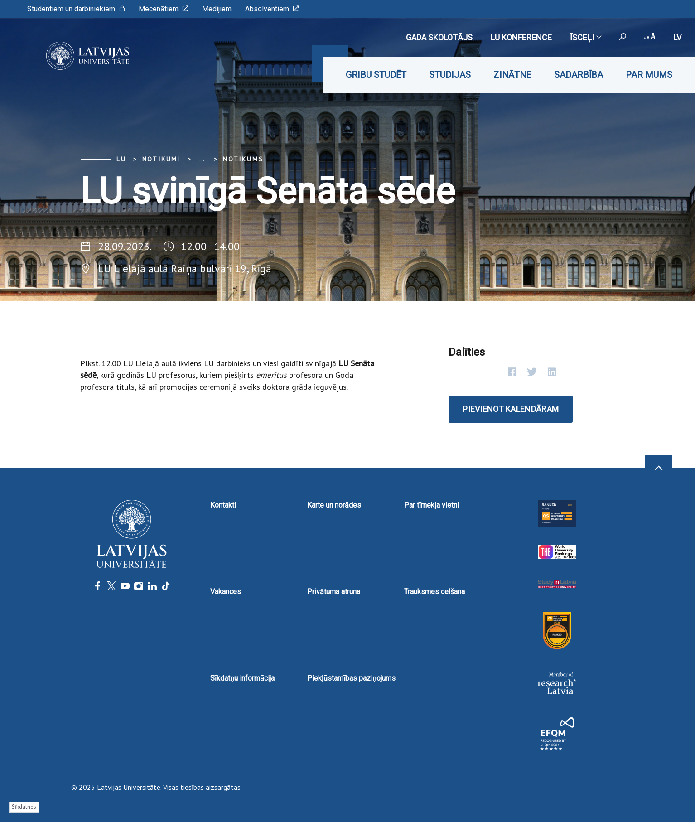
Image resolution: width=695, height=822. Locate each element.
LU (121, 159)
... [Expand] (201, 159)
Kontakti (223, 505)
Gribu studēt (376, 74)
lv (677, 37)
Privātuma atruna (333, 591)
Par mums (649, 74)
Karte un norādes (334, 505)
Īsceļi (585, 37)
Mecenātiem (163, 9)
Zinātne (512, 74)
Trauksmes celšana (434, 591)
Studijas (450, 74)
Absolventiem (272, 9)
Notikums (243, 159)
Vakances (225, 591)
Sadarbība (578, 74)
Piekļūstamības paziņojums (351, 678)
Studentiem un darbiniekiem (76, 9)
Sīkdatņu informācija (242, 678)
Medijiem (217, 9)
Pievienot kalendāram (511, 409)
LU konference (521, 37)
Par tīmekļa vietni (431, 505)
